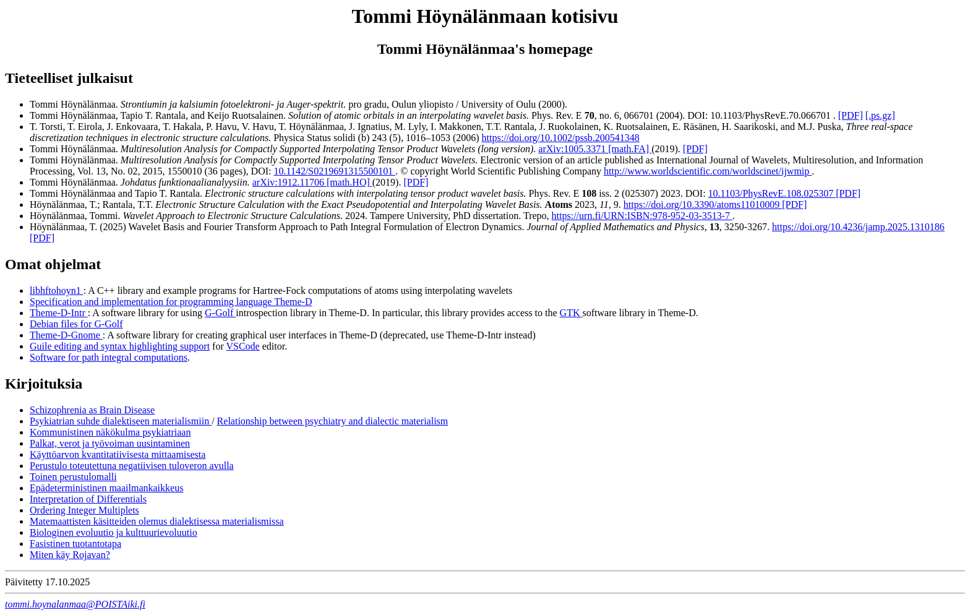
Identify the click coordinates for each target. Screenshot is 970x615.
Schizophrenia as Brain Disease (92, 410)
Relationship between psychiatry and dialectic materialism (333, 421)
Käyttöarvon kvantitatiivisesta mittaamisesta (117, 454)
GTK (571, 313)
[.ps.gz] (880, 115)
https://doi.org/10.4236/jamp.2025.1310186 (858, 226)
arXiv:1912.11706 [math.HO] (312, 182)
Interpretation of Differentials (88, 499)
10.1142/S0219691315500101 (335, 171)
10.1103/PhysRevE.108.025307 (772, 193)
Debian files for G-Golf (76, 324)
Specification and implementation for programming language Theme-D (171, 301)
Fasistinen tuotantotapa (75, 543)
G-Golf (220, 313)
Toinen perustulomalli (73, 476)
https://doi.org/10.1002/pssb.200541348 (561, 137)
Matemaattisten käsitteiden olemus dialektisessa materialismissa (157, 521)
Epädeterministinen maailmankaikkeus (106, 488)
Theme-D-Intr (59, 313)
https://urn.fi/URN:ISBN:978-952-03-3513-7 (642, 215)
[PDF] (850, 115)
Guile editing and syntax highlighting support (120, 346)
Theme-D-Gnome (66, 335)
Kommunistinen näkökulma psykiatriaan (110, 432)
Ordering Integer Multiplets (84, 510)
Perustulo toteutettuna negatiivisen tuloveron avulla (132, 465)
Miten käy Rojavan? (70, 554)
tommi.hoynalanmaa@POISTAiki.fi (75, 604)
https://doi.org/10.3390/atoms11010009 (703, 204)
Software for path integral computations (108, 357)
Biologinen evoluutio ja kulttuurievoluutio (113, 532)
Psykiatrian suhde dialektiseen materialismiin (121, 421)
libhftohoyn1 (57, 290)
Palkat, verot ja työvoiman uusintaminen (110, 443)
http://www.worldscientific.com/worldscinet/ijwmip (708, 171)
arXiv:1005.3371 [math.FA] (594, 149)
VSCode (242, 346)
